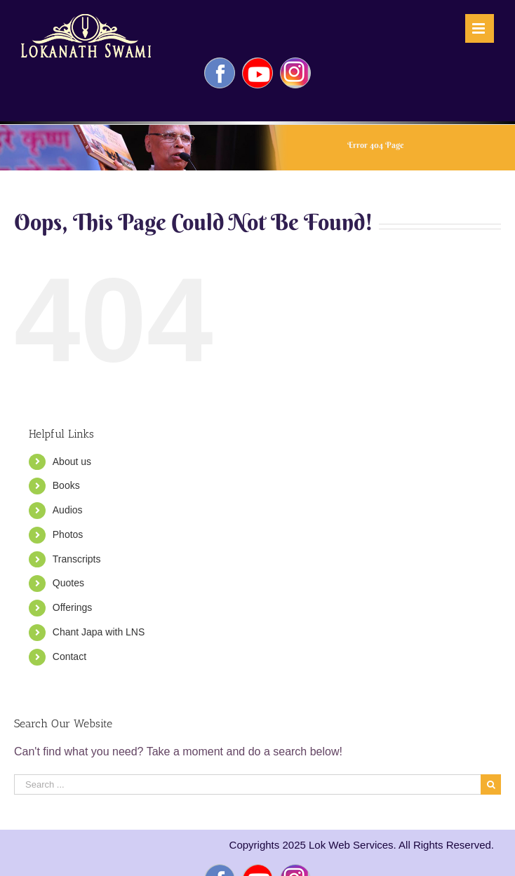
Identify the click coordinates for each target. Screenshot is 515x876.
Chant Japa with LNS (99, 632)
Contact (69, 656)
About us (72, 461)
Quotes (68, 582)
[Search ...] (247, 784)
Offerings (73, 607)
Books (66, 485)
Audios (68, 510)
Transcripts (77, 559)
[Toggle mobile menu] (479, 28)
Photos (68, 534)
